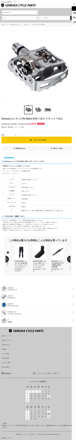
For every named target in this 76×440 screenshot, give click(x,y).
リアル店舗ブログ (55, 373)
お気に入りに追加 (57, 148)
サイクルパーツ (14, 24)
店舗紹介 (4, 349)
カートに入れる (40, 140)
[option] (39, 258)
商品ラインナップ (6, 336)
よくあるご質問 (6, 362)
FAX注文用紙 (5, 367)
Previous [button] (9, 259)
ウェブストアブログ (41, 373)
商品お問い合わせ (20, 148)
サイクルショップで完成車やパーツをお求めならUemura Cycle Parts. (36, 434)
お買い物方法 (5, 358)
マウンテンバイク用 (38, 24)
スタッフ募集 (5, 353)
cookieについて (6, 438)
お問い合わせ (5, 344)
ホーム (3, 24)
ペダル (26, 24)
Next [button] (67, 259)
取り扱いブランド (6, 340)
